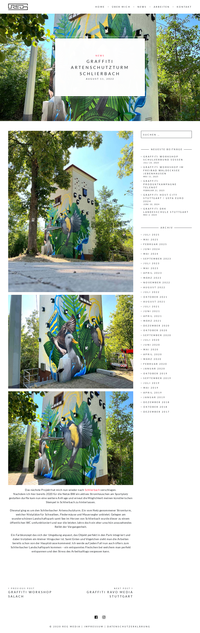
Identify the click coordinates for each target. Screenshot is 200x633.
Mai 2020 (151, 349)
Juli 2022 (151, 292)
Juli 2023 (151, 263)
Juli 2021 (151, 306)
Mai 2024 (151, 253)
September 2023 (157, 258)
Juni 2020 (151, 344)
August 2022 (154, 287)
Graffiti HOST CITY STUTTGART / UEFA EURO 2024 (163, 197)
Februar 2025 (155, 244)
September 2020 (157, 335)
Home (100, 6)
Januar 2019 (154, 397)
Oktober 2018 (155, 407)
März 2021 (152, 320)
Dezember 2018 (156, 402)
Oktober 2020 (155, 330)
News (142, 6)
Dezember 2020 (156, 325)
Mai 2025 (151, 239)
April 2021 (152, 316)
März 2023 (152, 277)
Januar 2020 (154, 368)
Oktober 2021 (155, 297)
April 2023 (152, 273)
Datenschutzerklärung (128, 626)
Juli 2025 (151, 234)
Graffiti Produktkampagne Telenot (160, 184)
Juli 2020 (151, 340)
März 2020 (152, 359)
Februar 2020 (155, 364)
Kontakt (184, 6)
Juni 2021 (151, 311)
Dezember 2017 (156, 411)
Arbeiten (162, 6)
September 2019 (157, 378)
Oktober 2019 (155, 373)
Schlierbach (92, 489)
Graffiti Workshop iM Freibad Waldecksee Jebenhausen (163, 170)
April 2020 (152, 354)
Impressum (94, 626)
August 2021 (154, 301)
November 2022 (156, 282)
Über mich (121, 6)
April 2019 (152, 392)
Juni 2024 (151, 249)
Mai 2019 (151, 387)
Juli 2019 (151, 383)
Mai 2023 (151, 268)
